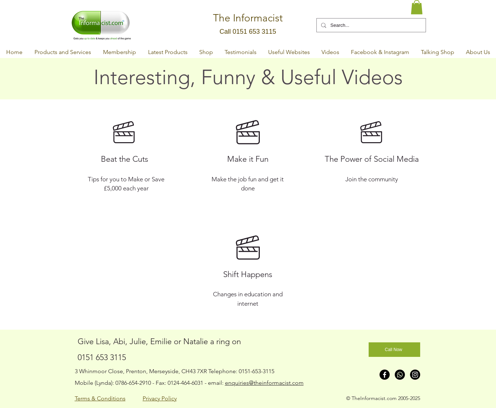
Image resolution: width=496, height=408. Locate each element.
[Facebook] (385, 375)
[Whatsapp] (400, 375)
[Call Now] (394, 349)
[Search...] (370, 25)
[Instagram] (415, 375)
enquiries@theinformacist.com (264, 382)
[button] (417, 7)
